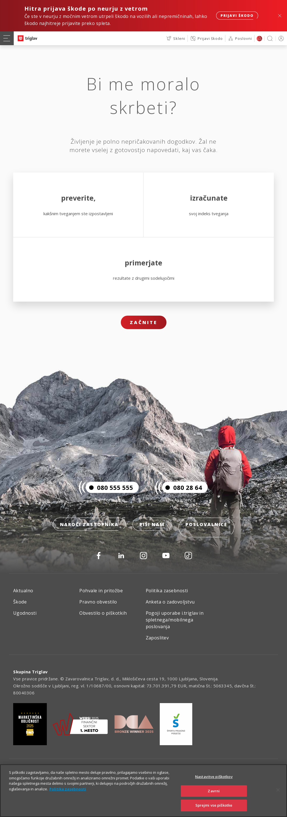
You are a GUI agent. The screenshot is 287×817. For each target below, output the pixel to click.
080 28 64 (182, 493)
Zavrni (214, 790)
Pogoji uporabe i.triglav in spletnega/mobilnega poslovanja (175, 620)
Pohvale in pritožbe (101, 590)
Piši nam (152, 531)
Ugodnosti (24, 613)
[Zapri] (278, 790)
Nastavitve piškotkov (214, 776)
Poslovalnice (206, 531)
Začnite (144, 322)
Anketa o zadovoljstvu (170, 602)
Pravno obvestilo (98, 602)
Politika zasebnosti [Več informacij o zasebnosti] (67, 788)
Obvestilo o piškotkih (103, 613)
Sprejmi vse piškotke (214, 805)
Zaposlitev (157, 638)
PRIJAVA (280, 38)
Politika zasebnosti (167, 590)
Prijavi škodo (237, 15)
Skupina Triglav (30, 671)
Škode (20, 602)
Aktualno (23, 590)
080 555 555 (109, 493)
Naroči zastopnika (89, 531)
